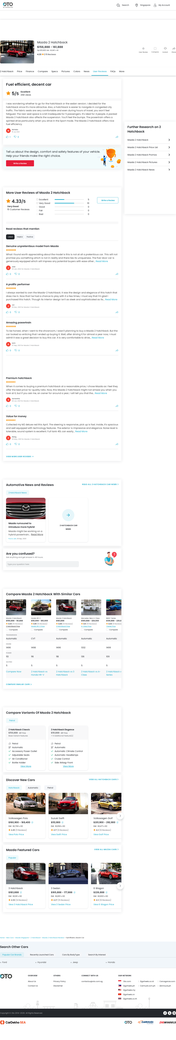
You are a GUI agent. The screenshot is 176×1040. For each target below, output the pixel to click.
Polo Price (19, 834)
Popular (12, 857)
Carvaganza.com (167, 981)
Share (174, 50)
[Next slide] (120, 815)
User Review (143, 50)
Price (19, 71)
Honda (111, 962)
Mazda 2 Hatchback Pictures (142, 162)
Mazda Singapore (22, 938)
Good (42, 207)
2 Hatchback (6, 71)
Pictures (65, 71)
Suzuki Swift (57, 818)
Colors (76, 71)
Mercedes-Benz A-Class (90, 618)
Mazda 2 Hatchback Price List (142, 147)
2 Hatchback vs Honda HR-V (39, 673)
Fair (41, 210)
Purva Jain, (12, 539)
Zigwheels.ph (129, 985)
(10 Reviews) (91, 624)
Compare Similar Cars (18, 684)
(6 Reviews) (63, 830)
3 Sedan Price (63, 904)
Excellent (43, 199)
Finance (30, 71)
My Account (164, 5)
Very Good (44, 203)
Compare (155, 52)
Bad (41, 214)
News (86, 71)
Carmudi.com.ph (147, 985)
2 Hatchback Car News (104, 484)
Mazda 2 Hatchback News (140, 169)
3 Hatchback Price (63, 626)
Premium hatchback (19, 378)
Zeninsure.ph (165, 985)
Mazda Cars (110, 849)
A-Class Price (86, 626)
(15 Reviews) (17, 624)
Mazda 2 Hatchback (14, 618)
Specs (54, 71)
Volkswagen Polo (18, 818)
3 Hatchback (15, 888)
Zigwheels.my (129, 990)
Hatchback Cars (107, 779)
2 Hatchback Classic (19, 729)
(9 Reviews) (117, 624)
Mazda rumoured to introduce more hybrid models (21, 525)
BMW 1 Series (111, 618)
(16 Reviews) (42, 624)
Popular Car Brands (12, 954)
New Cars (10, 938)
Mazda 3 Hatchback (64, 618)
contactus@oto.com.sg (92, 981)
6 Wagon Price (106, 904)
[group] (68, 520)
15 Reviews (50, 54)
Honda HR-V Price (38, 626)
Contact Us (33, 985)
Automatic (33, 787)
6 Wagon (98, 888)
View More (25, 766)
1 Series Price (111, 626)
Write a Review (20, 163)
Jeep (75, 962)
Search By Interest (97, 954)
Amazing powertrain (18, 322)
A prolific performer (18, 284)
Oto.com (127, 981)
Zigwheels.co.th (130, 998)
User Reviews (100, 71)
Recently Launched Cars (42, 954)
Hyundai (41, 962)
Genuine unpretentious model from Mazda (32, 246)
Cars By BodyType (71, 954)
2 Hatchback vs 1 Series (115, 673)
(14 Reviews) (67, 624)
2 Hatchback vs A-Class (91, 673)
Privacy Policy (59, 981)
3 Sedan (55, 888)
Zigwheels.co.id (147, 981)
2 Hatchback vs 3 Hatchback (65, 673)
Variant (165, 50)
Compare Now (13, 671)
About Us (32, 981)
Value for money (16, 416)
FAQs (112, 71)
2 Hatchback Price (13, 626)
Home (2, 938)
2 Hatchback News (17, 492)
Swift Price (61, 834)
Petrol (12, 720)
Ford (4, 962)
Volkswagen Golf (103, 818)
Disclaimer (58, 985)
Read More (102, 261)
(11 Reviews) (21, 830)
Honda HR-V (36, 618)
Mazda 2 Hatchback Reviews (53, 938)
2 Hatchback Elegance (62, 729)
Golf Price (104, 834)
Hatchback (13, 787)
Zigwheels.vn (129, 994)
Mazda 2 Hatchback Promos (142, 154)
